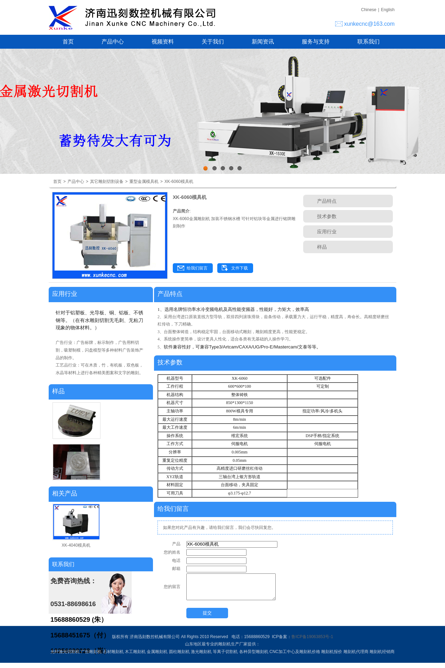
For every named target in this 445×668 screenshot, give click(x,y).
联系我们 (368, 42)
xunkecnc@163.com (369, 24)
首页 (68, 42)
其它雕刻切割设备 (106, 181)
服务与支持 (316, 42)
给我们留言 (197, 268)
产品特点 (327, 201)
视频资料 (163, 42)
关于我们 (213, 42)
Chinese (368, 9)
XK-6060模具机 (178, 181)
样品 (322, 247)
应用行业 (327, 231)
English (388, 9)
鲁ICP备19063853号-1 (312, 641)
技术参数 (327, 216)
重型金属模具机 (144, 181)
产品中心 (113, 42)
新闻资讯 (263, 42)
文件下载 (239, 268)
